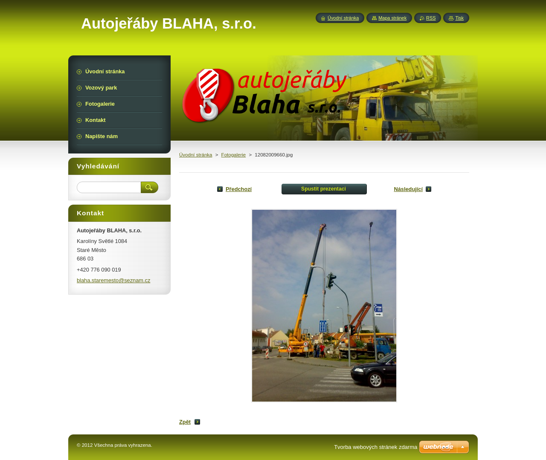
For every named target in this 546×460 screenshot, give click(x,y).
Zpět (185, 422)
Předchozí (239, 189)
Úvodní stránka (195, 154)
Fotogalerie (233, 154)
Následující (408, 189)
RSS (431, 17)
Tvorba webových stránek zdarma (375, 447)
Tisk (459, 17)
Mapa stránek (392, 17)
